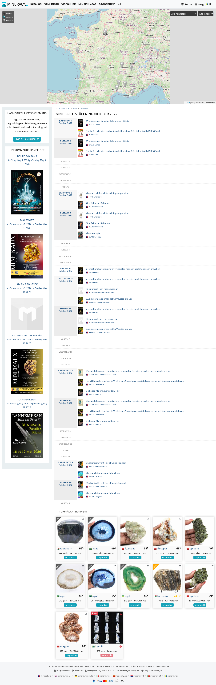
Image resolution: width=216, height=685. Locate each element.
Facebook (77, 670)
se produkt (70, 557)
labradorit (64, 548)
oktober (84, 108)
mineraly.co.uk (63, 676)
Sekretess (78, 666)
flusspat (128, 548)
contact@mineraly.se (129, 670)
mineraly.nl (137, 676)
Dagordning (64, 108)
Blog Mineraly (62, 670)
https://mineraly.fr (153, 670)
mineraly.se (171, 676)
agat (93, 548)
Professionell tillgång (126, 666)
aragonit (63, 646)
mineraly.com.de (84, 676)
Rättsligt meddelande (62, 666)
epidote (193, 548)
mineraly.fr (45, 676)
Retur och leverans (105, 666)
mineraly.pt (154, 676)
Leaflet (187, 103)
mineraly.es (120, 676)
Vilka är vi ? (90, 666)
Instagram (91, 670)
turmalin (161, 595)
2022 (75, 108)
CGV (48, 666)
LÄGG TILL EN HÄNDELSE (27, 139)
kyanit (97, 646)
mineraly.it (103, 676)
